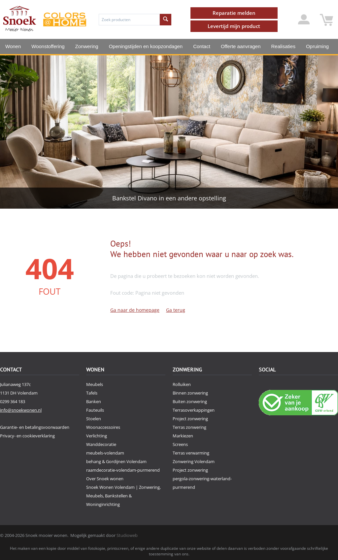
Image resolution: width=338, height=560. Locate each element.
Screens (180, 444)
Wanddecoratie (101, 444)
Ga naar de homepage (134, 310)
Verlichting (96, 436)
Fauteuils (95, 410)
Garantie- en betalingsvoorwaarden (34, 427)
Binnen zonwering (190, 393)
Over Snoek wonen (104, 479)
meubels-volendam (105, 453)
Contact (201, 46)
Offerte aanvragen (241, 46)
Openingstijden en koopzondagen (146, 46)
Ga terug (175, 310)
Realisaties (283, 46)
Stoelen (93, 419)
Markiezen (183, 436)
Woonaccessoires (103, 427)
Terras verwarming (191, 453)
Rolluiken (182, 384)
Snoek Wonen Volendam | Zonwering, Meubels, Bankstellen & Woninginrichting (123, 495)
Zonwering (86, 46)
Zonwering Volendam (194, 461)
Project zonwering (190, 419)
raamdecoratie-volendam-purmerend (123, 470)
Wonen (13, 46)
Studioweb (127, 535)
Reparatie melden (234, 13)
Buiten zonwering (190, 401)
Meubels (94, 384)
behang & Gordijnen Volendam (116, 461)
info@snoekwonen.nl (21, 410)
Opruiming (317, 46)
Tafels (91, 393)
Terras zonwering (189, 427)
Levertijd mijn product (234, 26)
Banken (93, 401)
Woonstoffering (47, 46)
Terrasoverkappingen (194, 410)
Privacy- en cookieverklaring (27, 436)
